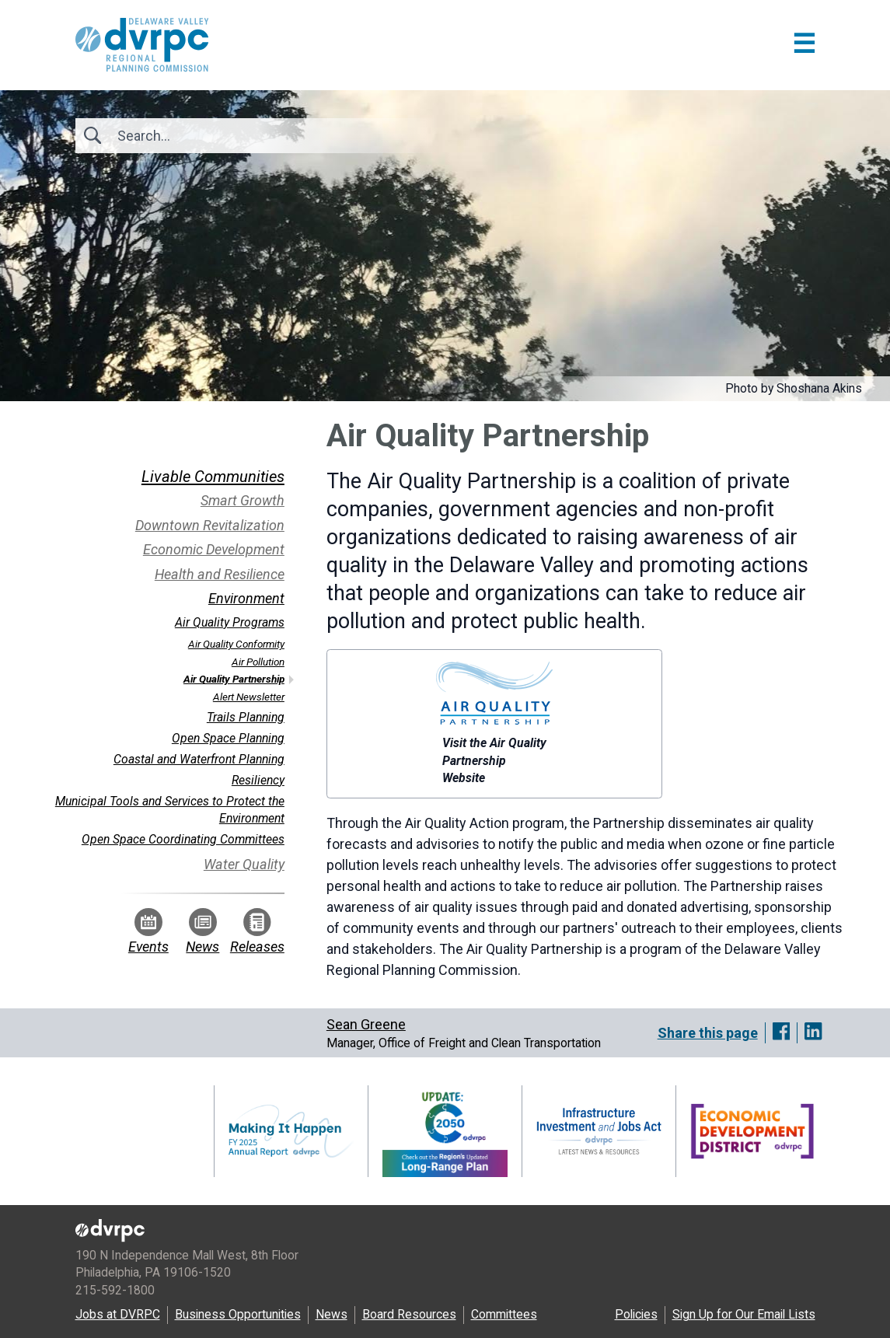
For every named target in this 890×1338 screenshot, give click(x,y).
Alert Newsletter (248, 696)
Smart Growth (242, 500)
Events (148, 931)
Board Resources (409, 1314)
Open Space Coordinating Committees (183, 839)
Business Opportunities (238, 1314)
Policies (636, 1314)
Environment (246, 598)
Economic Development (213, 549)
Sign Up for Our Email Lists (743, 1314)
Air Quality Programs (229, 622)
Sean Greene (366, 1024)
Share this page (708, 1033)
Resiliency (258, 780)
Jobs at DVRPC (117, 1314)
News (202, 931)
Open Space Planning (228, 738)
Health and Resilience (219, 574)
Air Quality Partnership (233, 678)
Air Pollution (258, 661)
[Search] (201, 135)
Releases (257, 931)
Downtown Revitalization (209, 525)
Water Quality (244, 864)
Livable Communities (212, 476)
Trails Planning (245, 717)
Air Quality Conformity (236, 644)
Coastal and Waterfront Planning (198, 759)
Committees (504, 1314)
